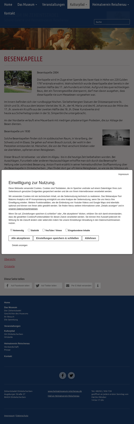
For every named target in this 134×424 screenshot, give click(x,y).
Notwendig (17, 230)
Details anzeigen (20, 245)
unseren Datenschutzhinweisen (23, 209)
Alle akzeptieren (20, 238)
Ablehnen (90, 238)
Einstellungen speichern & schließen (57, 238)
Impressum (123, 174)
